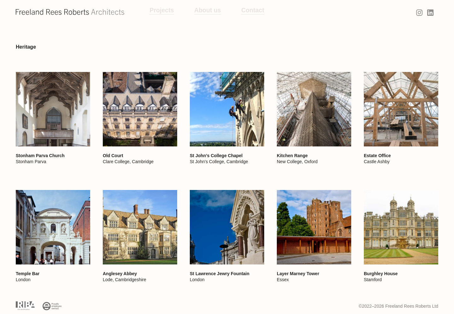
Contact (241, 12)
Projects (159, 12)
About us (201, 12)
